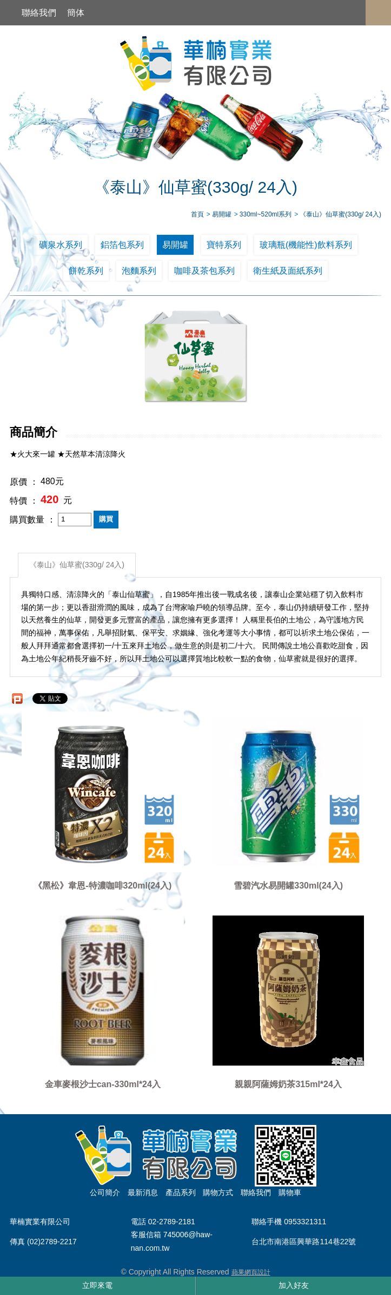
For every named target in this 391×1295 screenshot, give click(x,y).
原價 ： (24, 481)
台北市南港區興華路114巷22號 (303, 1241)
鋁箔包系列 (122, 244)
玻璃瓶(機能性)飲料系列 (306, 244)
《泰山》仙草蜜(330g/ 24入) (76, 564)
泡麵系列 (139, 270)
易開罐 (175, 244)
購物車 (290, 1192)
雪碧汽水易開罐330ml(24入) (288, 885)
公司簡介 (105, 1192)
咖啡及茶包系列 (204, 270)
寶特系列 (224, 244)
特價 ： (24, 500)
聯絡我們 (39, 12)
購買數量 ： (32, 519)
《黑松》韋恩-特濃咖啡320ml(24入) (102, 885)
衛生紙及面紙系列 (287, 270)
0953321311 (305, 1222)
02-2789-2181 (171, 1222)
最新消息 (143, 1192)
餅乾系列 (86, 270)
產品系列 (180, 1192)
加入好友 (294, 1285)
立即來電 (97, 1285)
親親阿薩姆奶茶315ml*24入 (288, 1084)
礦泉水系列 (60, 244)
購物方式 (218, 1192)
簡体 (75, 12)
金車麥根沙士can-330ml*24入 (103, 1084)
